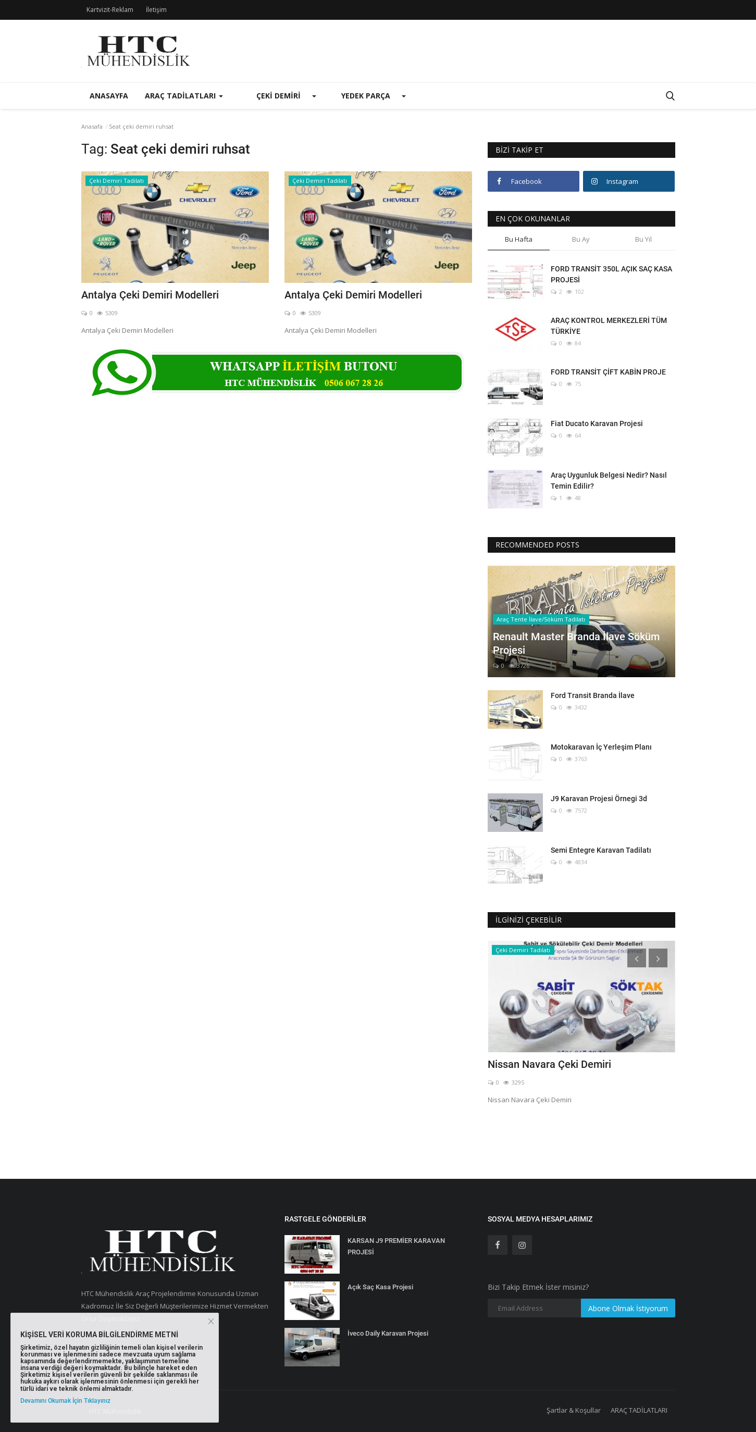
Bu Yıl (643, 239)
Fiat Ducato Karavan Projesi (597, 423)
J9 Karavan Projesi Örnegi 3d (599, 798)
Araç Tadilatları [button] (184, 96)
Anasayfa (109, 96)
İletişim (156, 9)
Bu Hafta (518, 239)
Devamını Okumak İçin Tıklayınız (65, 1400)
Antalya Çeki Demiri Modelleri (150, 295)
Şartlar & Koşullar (574, 1410)
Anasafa (92, 126)
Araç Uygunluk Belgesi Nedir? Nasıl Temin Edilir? (609, 480)
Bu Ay (581, 239)
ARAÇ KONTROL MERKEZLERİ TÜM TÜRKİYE (609, 325)
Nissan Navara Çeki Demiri (549, 1064)
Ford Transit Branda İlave (593, 695)
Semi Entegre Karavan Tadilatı (601, 850)
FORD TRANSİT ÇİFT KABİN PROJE (608, 372)
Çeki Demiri (278, 96)
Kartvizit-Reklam (109, 9)
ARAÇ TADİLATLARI (639, 1410)
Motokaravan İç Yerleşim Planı (601, 747)
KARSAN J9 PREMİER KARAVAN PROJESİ (396, 1246)
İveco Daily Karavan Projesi (388, 1333)
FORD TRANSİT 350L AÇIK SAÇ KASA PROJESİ (611, 274)
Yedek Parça (365, 96)
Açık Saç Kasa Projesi (380, 1287)
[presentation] (636, 958)
